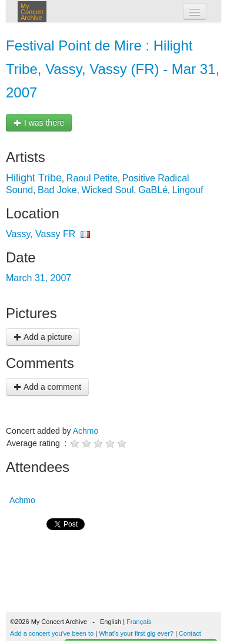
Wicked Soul (108, 190)
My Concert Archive (32, 11)
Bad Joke (57, 190)
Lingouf (187, 190)
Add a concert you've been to (52, 633)
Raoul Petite (92, 178)
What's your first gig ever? (136, 633)
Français (138, 621)
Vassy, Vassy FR (40, 234)
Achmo (86, 431)
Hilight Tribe (34, 178)
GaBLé (153, 190)
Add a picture (43, 337)
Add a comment (47, 387)
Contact (190, 633)
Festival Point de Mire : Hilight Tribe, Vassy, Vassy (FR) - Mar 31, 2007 (112, 69)
